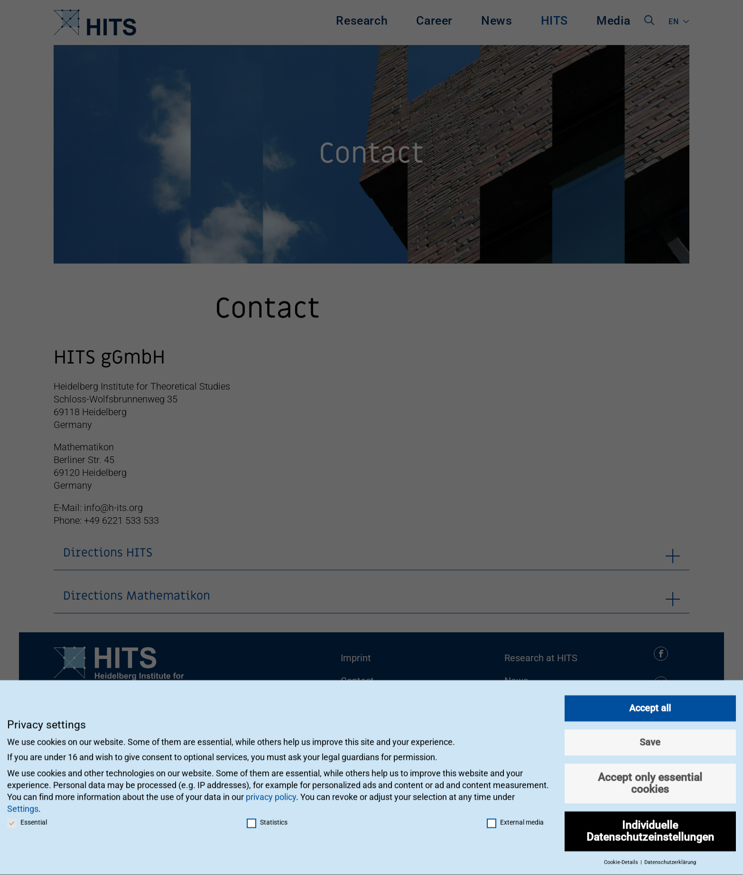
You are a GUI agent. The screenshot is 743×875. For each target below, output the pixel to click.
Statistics (267, 818)
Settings (22, 805)
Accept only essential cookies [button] (650, 779)
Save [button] (650, 738)
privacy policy (271, 793)
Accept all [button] (650, 704)
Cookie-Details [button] (622, 858)
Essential (27, 818)
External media (515, 818)
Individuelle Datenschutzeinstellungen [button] (650, 827)
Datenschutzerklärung (670, 858)
